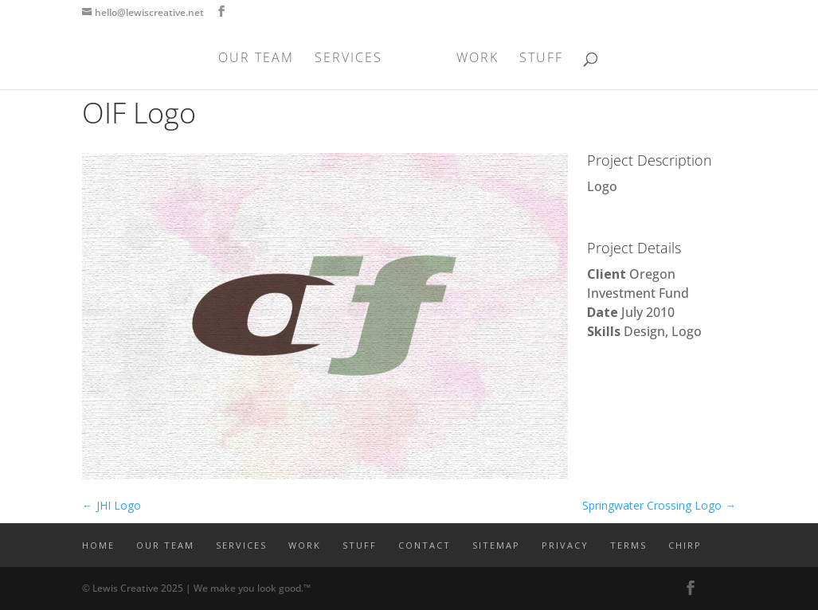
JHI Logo (111, 505)
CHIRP (685, 545)
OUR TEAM (256, 59)
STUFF (541, 59)
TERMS (628, 545)
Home (98, 545)
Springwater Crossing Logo (659, 505)
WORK (477, 59)
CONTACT (424, 545)
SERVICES (348, 59)
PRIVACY (565, 545)
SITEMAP (496, 545)
